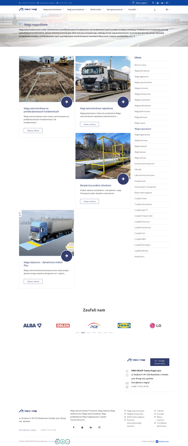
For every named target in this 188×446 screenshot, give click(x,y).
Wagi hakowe (140, 152)
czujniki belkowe (141, 250)
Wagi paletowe (141, 117)
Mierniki (138, 169)
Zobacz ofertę (33, 130)
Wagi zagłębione (142, 76)
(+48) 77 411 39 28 (28, 3)
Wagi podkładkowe (143, 105)
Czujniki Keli (140, 233)
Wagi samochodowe (52, 9)
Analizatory (139, 256)
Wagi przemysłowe (76, 9)
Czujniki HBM (140, 239)
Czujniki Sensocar (142, 221)
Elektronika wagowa (143, 192)
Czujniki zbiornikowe (143, 204)
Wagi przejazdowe (142, 100)
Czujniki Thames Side (144, 216)
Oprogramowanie (115, 9)
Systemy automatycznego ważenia (134, 423)
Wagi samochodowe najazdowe (96, 108)
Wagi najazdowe (143, 128)
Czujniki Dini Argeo (143, 245)
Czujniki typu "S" (141, 210)
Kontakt (132, 9)
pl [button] (167, 9)
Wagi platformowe (142, 111)
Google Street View (170, 362)
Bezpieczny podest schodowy (95, 185)
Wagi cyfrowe (140, 158)
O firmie (160, 411)
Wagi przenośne (141, 88)
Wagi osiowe (140, 123)
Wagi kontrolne (141, 140)
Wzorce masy (140, 65)
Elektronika (95, 9)
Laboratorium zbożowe (145, 175)
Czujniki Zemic (141, 198)
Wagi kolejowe (141, 146)
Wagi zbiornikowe (142, 71)
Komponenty (140, 181)
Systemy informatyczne (145, 163)
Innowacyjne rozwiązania (145, 187)
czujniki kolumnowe (143, 227)
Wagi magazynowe (142, 134)
